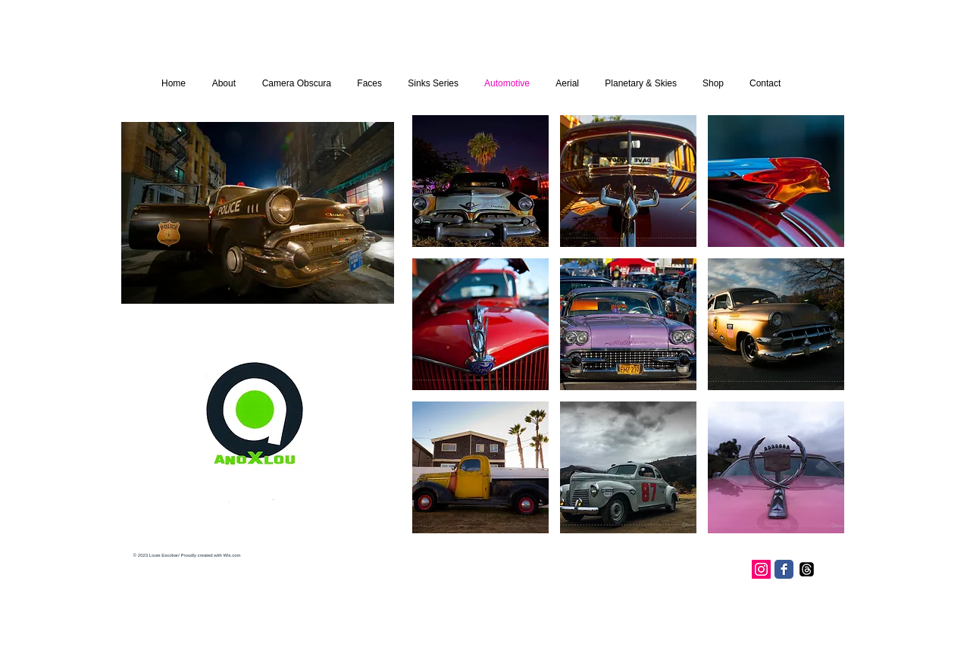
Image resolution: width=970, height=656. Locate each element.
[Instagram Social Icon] (761, 569)
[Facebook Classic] (783, 569)
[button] (480, 181)
